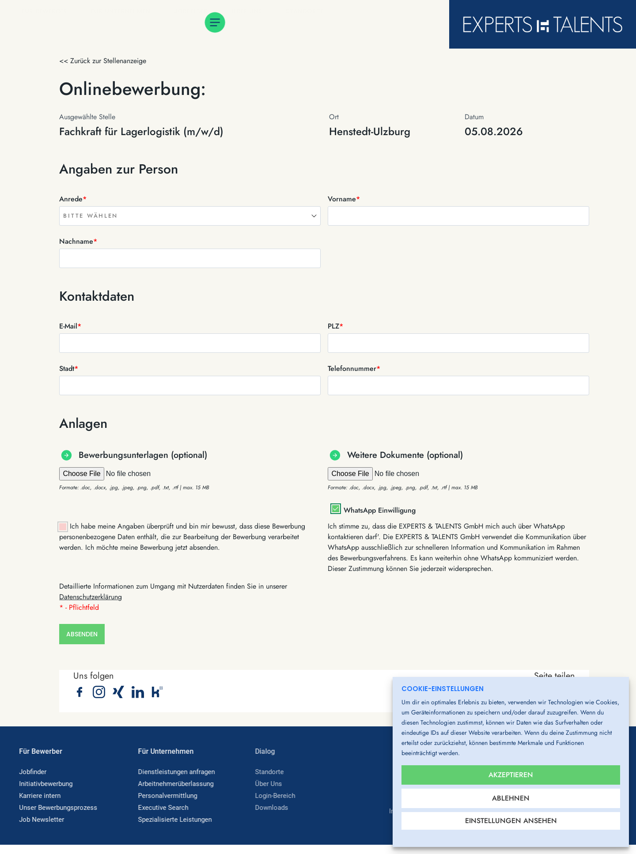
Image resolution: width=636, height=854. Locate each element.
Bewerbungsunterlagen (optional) (143, 455)
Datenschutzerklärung (90, 597)
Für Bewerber (47, 24)
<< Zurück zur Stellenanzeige (102, 61)
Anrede (73, 199)
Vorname (344, 199)
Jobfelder (194, 24)
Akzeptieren (510, 768)
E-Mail (70, 326)
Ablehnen (511, 795)
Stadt (68, 368)
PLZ (335, 326)
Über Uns (249, 24)
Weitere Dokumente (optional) (405, 455)
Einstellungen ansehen (511, 821)
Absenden (82, 639)
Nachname (78, 241)
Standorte (308, 24)
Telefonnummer (354, 368)
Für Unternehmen (123, 24)
